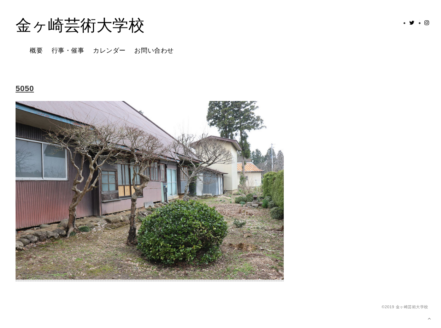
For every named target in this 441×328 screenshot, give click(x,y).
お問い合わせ (154, 50)
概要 (36, 50)
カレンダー (109, 50)
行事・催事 (68, 50)
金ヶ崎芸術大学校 (80, 26)
